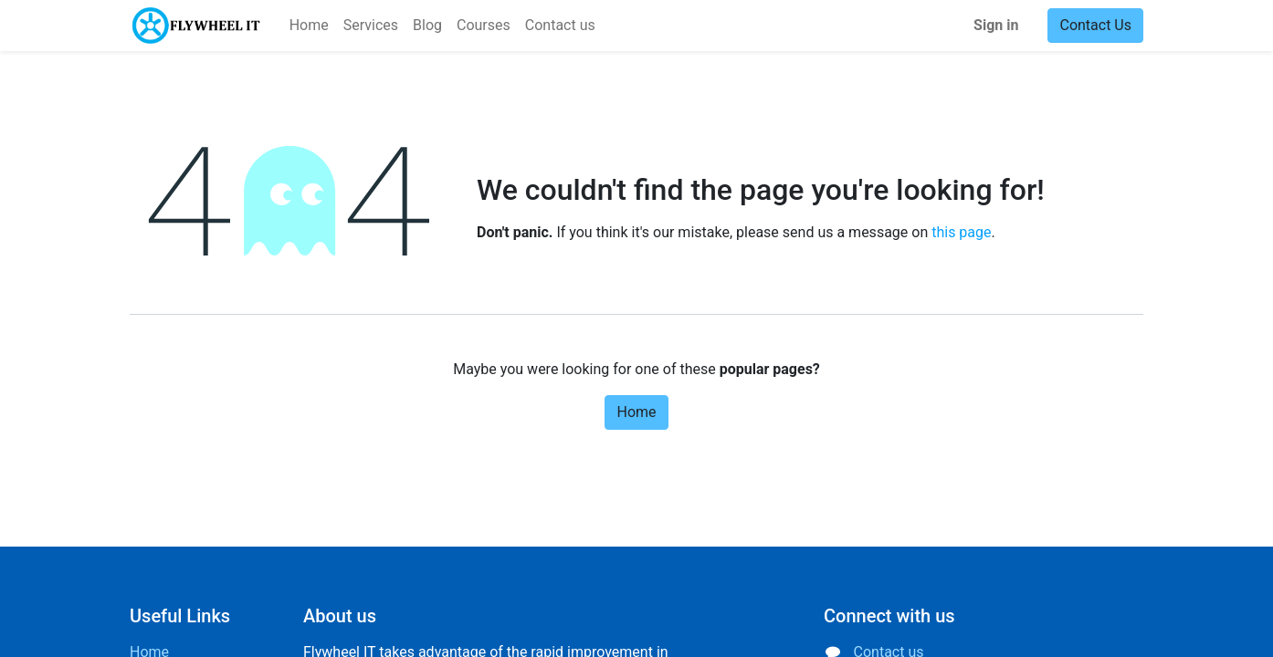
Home (636, 412)
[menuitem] (309, 25)
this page (961, 232)
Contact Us (1095, 25)
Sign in (995, 25)
